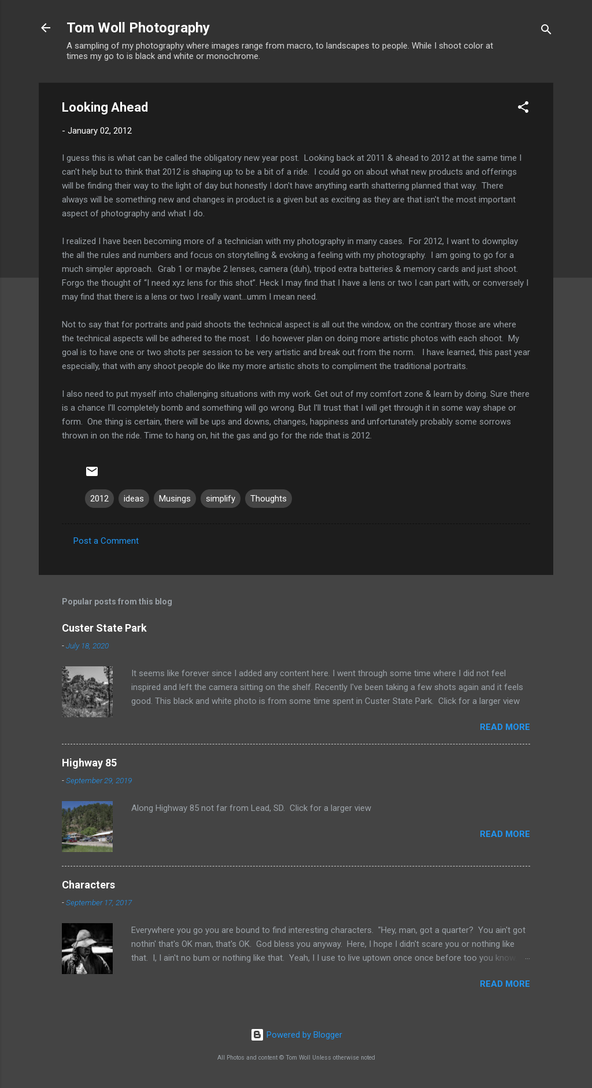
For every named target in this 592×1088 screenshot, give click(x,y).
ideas (134, 498)
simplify (220, 498)
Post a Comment (106, 541)
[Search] (546, 31)
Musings (175, 498)
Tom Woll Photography (138, 28)
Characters (88, 885)
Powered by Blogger (296, 1035)
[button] (523, 109)
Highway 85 (89, 763)
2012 (99, 498)
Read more (505, 727)
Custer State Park (104, 628)
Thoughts (268, 498)
